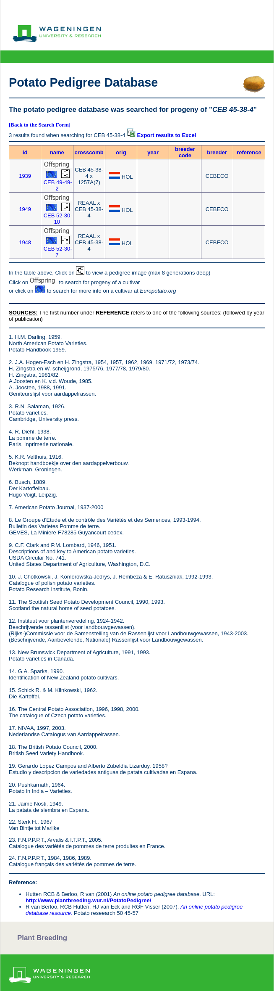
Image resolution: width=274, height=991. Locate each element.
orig (121, 152)
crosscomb (88, 152)
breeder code (185, 152)
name (57, 152)
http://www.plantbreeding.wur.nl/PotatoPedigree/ (88, 900)
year (153, 152)
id (25, 152)
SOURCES (22, 312)
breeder (217, 152)
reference (249, 152)
